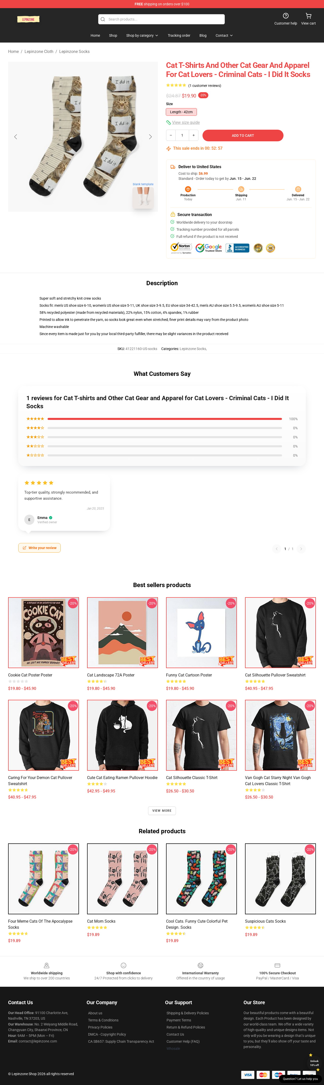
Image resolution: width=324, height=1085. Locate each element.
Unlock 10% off (314, 1063)
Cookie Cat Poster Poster (30, 675)
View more (162, 810)
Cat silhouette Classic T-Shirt (191, 777)
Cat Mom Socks (101, 921)
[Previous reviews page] (276, 548)
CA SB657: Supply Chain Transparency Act (121, 1041)
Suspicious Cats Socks (265, 921)
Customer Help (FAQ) (183, 1041)
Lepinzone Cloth (39, 51)
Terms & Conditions (103, 1020)
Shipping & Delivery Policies (188, 1013)
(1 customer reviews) (204, 86)
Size (169, 104)
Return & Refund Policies (186, 1027)
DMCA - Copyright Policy (107, 1034)
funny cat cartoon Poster (189, 675)
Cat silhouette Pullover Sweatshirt (275, 675)
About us (95, 1013)
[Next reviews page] (301, 548)
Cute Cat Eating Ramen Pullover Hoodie (122, 777)
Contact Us (175, 1034)
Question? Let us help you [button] (300, 1079)
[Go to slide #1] (70, 224)
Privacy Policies (100, 1027)
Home (13, 51)
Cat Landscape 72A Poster (110, 675)
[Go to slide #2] (96, 224)
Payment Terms (179, 1020)
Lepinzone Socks (74, 51)
